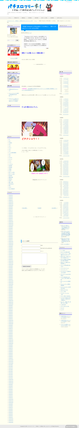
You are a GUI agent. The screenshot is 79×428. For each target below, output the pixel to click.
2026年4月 (11, 195)
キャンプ (10, 159)
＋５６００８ (65, 140)
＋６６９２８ (65, 160)
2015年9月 (11, 404)
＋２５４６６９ (65, 145)
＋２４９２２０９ (66, 176)
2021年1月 (11, 298)
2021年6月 (11, 290)
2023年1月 (11, 259)
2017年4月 (11, 372)
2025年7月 (11, 210)
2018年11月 (11, 341)
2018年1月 (11, 358)
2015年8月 (11, 405)
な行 (9, 150)
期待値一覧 (16, 17)
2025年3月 (11, 216)
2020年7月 (11, 308)
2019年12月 (11, 320)
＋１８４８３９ (65, 128)
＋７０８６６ (65, 152)
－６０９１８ (65, 187)
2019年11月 (11, 321)
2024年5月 (11, 233)
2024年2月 (11, 238)
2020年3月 (11, 315)
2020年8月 (11, 307)
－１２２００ (65, 119)
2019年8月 (11, 326)
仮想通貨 (52, 17)
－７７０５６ (65, 202)
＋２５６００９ (65, 105)
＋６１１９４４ (65, 190)
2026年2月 (11, 198)
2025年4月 (11, 215)
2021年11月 (11, 282)
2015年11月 (11, 400)
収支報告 (30, 17)
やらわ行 (10, 157)
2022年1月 (11, 279)
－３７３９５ (65, 79)
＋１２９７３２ (65, 172)
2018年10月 (11, 343)
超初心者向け (11, 183)
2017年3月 (11, 374)
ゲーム (29, 32)
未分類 (10, 170)
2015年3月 (11, 414)
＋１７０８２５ (65, 213)
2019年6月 (11, 330)
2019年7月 (11, 328)
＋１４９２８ (65, 153)
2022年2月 (11, 277)
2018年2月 (11, 356)
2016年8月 (11, 386)
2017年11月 (11, 361)
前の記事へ (25, 208)
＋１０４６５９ (65, 170)
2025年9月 (11, 206)
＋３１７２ (65, 106)
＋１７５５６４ (65, 122)
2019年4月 (11, 333)
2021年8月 (11, 287)
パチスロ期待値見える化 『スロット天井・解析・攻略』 (66, 278)
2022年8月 (11, 267)
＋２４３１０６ (65, 147)
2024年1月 (11, 239)
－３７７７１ (65, 78)
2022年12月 (11, 261)
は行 (9, 154)
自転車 (10, 180)
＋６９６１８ (65, 214)
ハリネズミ (11, 164)
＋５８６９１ (65, 133)
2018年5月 (11, 351)
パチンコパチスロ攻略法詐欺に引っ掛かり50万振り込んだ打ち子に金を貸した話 (65, 240)
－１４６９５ (65, 86)
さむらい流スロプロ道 (65, 306)
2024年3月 (11, 236)
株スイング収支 (12, 172)
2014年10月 (11, 422)
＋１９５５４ (65, 85)
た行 (9, 149)
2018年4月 (11, 353)
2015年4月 (11, 412)
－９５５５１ (65, 163)
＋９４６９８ (65, 203)
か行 (9, 144)
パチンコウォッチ (64, 269)
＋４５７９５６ (65, 208)
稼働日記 (23, 17)
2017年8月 (11, 366)
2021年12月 (11, 280)
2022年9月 (11, 266)
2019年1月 (11, 338)
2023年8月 (11, 247)
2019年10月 (11, 323)
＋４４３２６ (65, 83)
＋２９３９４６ (65, 148)
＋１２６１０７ (65, 112)
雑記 (9, 185)
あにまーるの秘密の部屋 (65, 252)
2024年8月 (11, 228)
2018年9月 (11, 344)
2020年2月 (11, 317)
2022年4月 (11, 274)
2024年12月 (11, 221)
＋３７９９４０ (65, 164)
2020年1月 (11, 318)
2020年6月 (11, 310)
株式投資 (36, 17)
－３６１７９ (65, 131)
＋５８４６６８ (65, 135)
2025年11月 (11, 203)
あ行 (9, 141)
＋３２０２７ (65, 141)
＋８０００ (65, 125)
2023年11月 (11, 243)
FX (9, 139)
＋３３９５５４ (65, 173)
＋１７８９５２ (65, 184)
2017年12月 (11, 359)
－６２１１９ (65, 195)
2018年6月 (11, 349)
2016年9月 (11, 384)
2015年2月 (11, 415)
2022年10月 (11, 264)
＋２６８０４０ (65, 207)
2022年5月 (11, 272)
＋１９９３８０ (65, 182)
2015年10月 (11, 402)
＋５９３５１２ (65, 192)
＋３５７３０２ (65, 168)
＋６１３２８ (65, 185)
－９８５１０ (65, 130)
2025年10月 (11, 205)
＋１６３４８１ (65, 174)
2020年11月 (11, 302)
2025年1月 (11, 220)
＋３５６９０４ (65, 191)
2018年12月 (11, 340)
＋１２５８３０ (65, 103)
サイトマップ (69, 1)
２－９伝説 (63, 250)
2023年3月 (11, 256)
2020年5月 (11, 312)
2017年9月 (11, 364)
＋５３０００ (65, 129)
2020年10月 (11, 303)
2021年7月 (11, 289)
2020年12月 (11, 300)
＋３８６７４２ (65, 212)
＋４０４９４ (65, 81)
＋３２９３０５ (65, 167)
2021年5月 (11, 292)
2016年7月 (11, 387)
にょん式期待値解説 (12, 152)
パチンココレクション (65, 268)
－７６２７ (65, 101)
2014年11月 (11, 420)
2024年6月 (11, 231)
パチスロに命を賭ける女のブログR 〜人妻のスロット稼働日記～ (66, 299)
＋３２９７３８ (65, 162)
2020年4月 (11, 313)
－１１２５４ (65, 100)
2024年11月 (11, 223)
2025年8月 (11, 208)
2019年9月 (11, 325)
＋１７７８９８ (65, 209)
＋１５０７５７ (65, 189)
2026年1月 (11, 200)
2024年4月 (11, 234)
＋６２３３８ (65, 151)
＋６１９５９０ (65, 114)
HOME (39, 208)
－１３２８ (65, 93)
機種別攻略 (11, 177)
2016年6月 (11, 389)
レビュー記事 (14, 58)
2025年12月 (11, 201)
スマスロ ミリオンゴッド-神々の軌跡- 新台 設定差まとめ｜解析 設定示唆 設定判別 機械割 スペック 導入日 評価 (65, 234)
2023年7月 (11, 249)
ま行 (9, 155)
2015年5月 (11, 410)
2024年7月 (11, 229)
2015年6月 (11, 409)
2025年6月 (11, 211)
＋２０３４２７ (65, 165)
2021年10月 (11, 284)
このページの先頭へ (71, 426)
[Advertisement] (39, 73)
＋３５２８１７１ (66, 197)
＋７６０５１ (65, 123)
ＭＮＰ (10, 187)
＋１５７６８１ (65, 124)
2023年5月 (11, 252)
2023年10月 (11, 244)
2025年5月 (11, 213)
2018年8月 (11, 346)
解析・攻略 (11, 182)
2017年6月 (11, 369)
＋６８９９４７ (65, 181)
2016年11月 (11, 381)
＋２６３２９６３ (66, 217)
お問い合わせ (59, 17)
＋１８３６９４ (65, 169)
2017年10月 (11, 363)
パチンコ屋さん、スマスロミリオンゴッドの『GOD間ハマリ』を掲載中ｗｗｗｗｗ (65, 227)
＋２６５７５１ (65, 204)
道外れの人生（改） (64, 289)
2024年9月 (11, 226)
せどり (10, 147)
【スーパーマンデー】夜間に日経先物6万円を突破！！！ (14, 94)
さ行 (9, 146)
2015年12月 (11, 399)
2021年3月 (11, 295)
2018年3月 (11, 354)
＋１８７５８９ (65, 215)
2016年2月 (11, 395)
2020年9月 (11, 305)
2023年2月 (11, 257)
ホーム (10, 17)
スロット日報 (63, 291)
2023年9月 (11, 246)
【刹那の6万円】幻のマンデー (13, 90)
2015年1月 (11, 417)
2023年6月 (11, 251)
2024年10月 (11, 224)
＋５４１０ (65, 108)
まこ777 (62, 309)
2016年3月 (11, 394)
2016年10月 (11, 382)
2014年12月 (11, 418)
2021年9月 (11, 285)
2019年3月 (11, 335)
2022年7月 (11, 269)
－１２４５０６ (65, 102)
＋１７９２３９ (65, 111)
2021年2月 (11, 297)
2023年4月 (11, 254)
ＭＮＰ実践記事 (12, 188)
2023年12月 (11, 241)
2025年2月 (11, 218)
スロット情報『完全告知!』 (66, 296)
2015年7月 (11, 407)
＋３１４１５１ (65, 186)
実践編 (10, 169)
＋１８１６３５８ (66, 155)
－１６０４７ (65, 98)
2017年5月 (11, 371)
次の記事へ (54, 208)
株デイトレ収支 (44, 17)
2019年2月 (11, 336)
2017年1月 (11, 377)
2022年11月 (11, 262)
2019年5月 (11, 331)
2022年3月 (11, 275)
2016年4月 (11, 392)
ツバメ (10, 162)
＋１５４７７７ (65, 150)
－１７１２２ (65, 120)
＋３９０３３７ (65, 146)
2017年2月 (11, 376)
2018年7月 (11, 348)
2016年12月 (11, 379)
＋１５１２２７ (65, 206)
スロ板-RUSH (63, 304)
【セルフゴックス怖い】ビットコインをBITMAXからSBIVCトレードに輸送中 (14, 100)
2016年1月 (11, 397)
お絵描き (10, 142)
